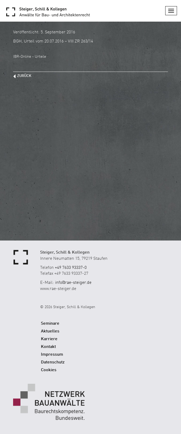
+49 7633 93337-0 (71, 268)
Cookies (48, 370)
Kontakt (48, 347)
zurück (24, 76)
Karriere (49, 339)
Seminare (50, 323)
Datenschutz (53, 362)
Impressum (52, 354)
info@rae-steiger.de (73, 283)
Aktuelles (50, 331)
